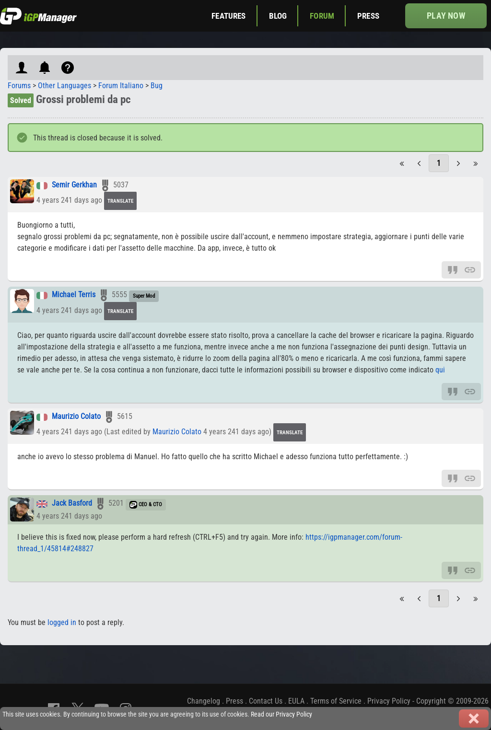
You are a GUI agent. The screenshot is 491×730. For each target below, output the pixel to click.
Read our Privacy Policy (281, 714)
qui (440, 369)
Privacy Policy (388, 701)
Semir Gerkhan (74, 185)
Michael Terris (73, 295)
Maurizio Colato (76, 416)
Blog (278, 16)
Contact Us (265, 701)
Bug (157, 85)
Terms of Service (336, 701)
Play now (446, 16)
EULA (296, 701)
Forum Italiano (120, 85)
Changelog (203, 701)
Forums (19, 85)
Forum (322, 16)
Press (368, 16)
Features (228, 16)
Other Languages (64, 85)
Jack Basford (72, 503)
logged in (61, 622)
